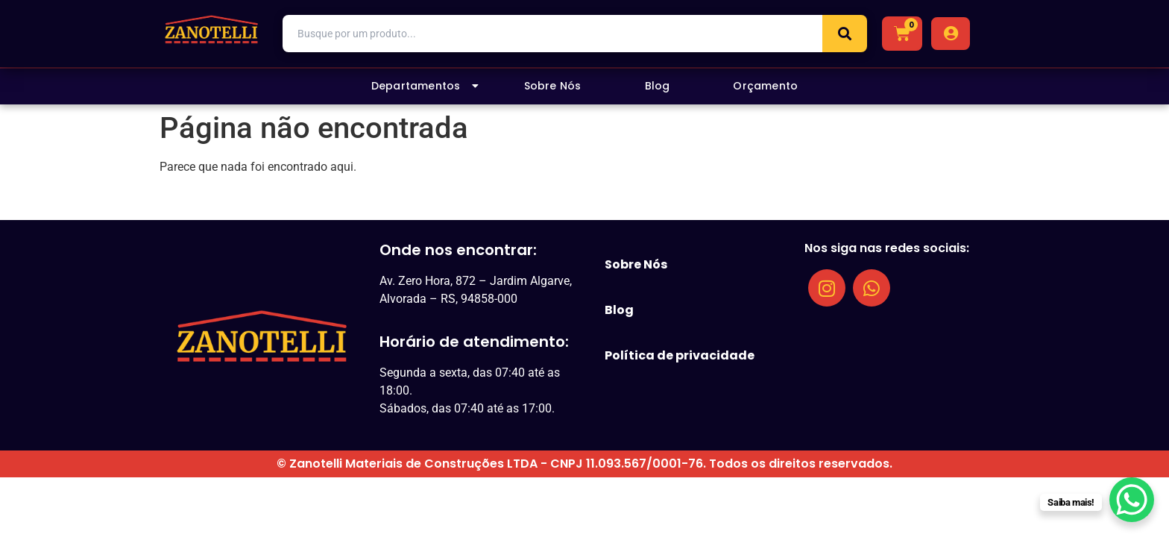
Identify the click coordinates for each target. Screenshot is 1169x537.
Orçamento (765, 85)
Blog (657, 85)
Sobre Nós (553, 85)
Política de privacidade (679, 355)
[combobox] (552, 33)
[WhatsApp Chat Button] (1131, 499)
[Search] (844, 33)
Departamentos (425, 85)
